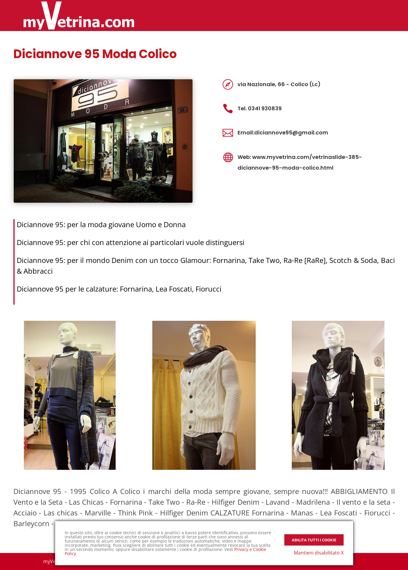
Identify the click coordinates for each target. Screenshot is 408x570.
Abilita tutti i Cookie (314, 540)
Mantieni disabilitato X (319, 552)
